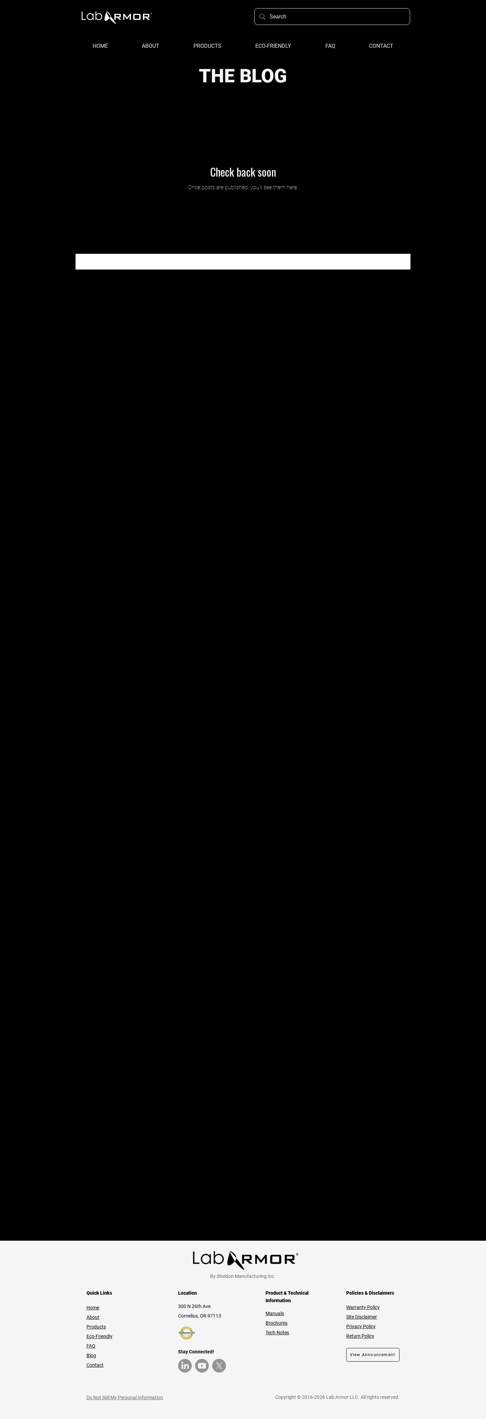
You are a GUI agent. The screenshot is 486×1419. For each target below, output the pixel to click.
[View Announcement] (373, 1355)
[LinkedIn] (185, 1366)
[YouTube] (202, 1366)
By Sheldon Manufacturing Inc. (242, 1276)
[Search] (332, 16)
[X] (219, 1366)
